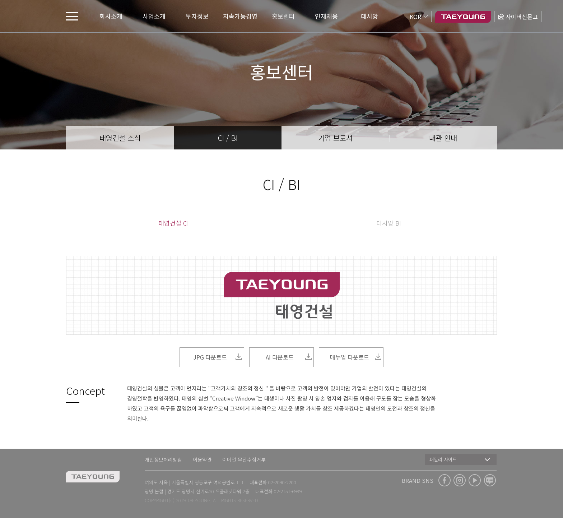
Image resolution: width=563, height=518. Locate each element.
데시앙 (369, 15)
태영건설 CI (173, 222)
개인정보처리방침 (163, 459)
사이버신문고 (522, 16)
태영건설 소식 (119, 138)
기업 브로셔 (335, 138)
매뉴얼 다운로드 (356, 357)
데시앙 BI (388, 222)
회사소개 (110, 15)
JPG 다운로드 (217, 357)
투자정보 (197, 15)
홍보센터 (283, 15)
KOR (415, 16)
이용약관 (202, 459)
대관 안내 (443, 138)
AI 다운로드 (289, 357)
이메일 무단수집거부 (244, 459)
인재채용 (326, 15)
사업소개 (154, 15)
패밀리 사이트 (443, 459)
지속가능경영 (240, 15)
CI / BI (228, 138)
